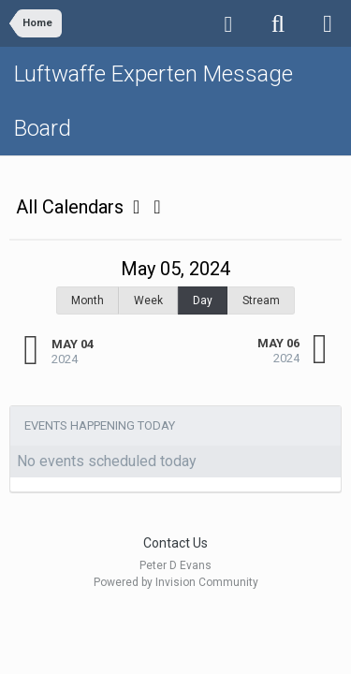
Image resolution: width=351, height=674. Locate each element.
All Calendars (77, 207)
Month (87, 300)
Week (148, 300)
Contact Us (175, 542)
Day (202, 300)
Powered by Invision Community (176, 582)
